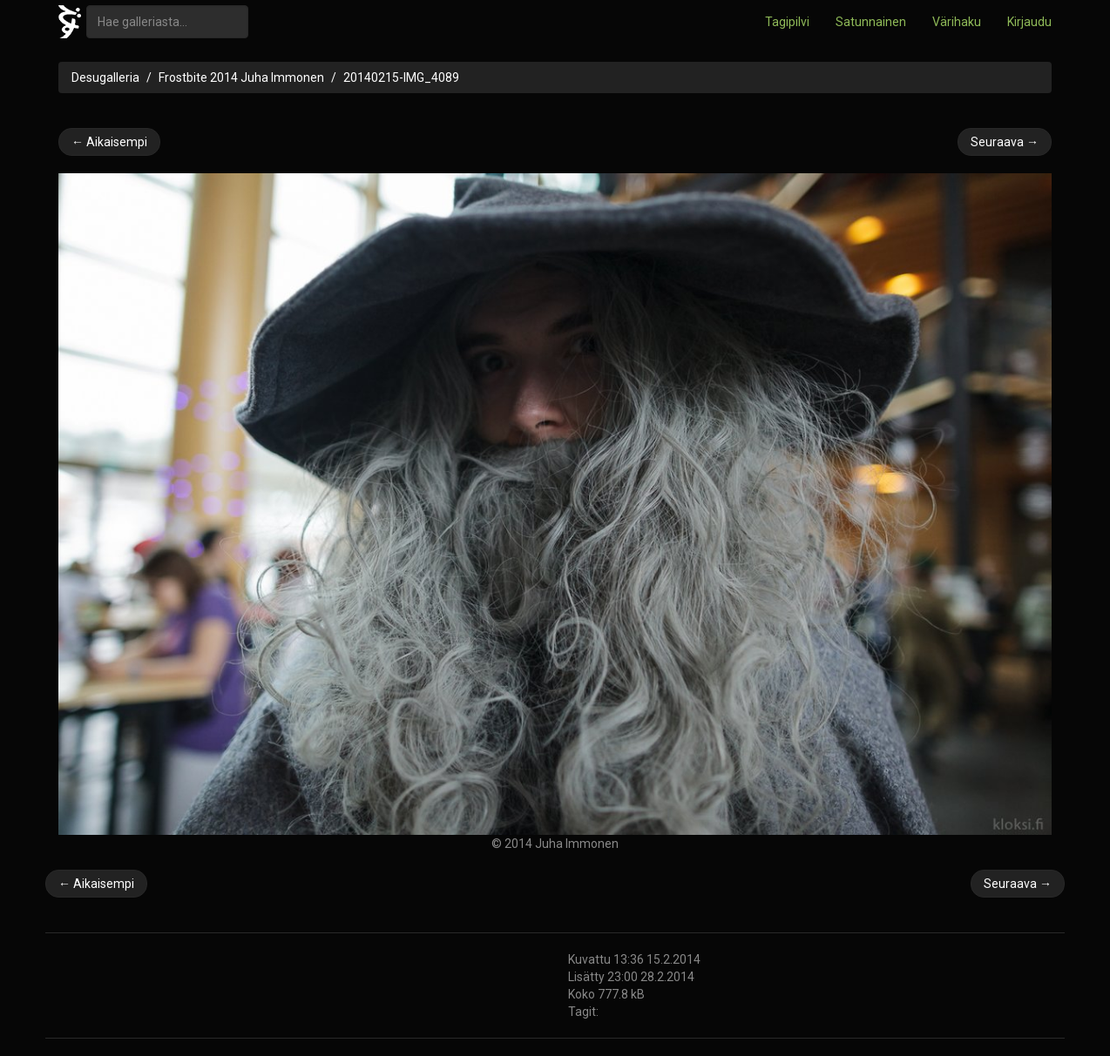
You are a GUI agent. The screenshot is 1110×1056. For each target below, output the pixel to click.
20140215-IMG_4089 (401, 77)
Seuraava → (1005, 142)
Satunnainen (871, 22)
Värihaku (956, 22)
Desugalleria (105, 77)
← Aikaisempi (109, 142)
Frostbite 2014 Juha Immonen (241, 77)
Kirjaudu (1029, 22)
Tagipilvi (787, 22)
